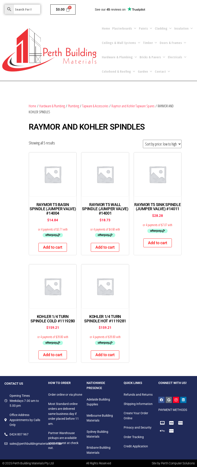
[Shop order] (162, 144)
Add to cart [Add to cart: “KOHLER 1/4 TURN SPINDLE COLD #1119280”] (52, 354)
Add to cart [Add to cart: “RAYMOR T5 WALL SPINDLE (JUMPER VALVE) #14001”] (105, 247)
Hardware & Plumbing (119, 57)
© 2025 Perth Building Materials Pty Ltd (28, 463)
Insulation (183, 28)
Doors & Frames (173, 43)
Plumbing (73, 105)
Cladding (163, 28)
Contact (162, 71)
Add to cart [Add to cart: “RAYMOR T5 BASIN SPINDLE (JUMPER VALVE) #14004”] (52, 247)
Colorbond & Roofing (119, 71)
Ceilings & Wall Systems (121, 43)
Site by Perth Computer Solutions (173, 463)
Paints (146, 28)
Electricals (177, 57)
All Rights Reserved (98, 463)
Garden (145, 71)
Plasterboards (124, 28)
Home (106, 28)
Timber (150, 43)
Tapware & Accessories (95, 105)
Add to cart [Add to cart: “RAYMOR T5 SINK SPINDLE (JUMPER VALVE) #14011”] (157, 242)
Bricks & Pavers (153, 57)
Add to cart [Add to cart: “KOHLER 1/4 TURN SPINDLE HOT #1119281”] (105, 354)
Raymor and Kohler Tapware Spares (133, 105)
